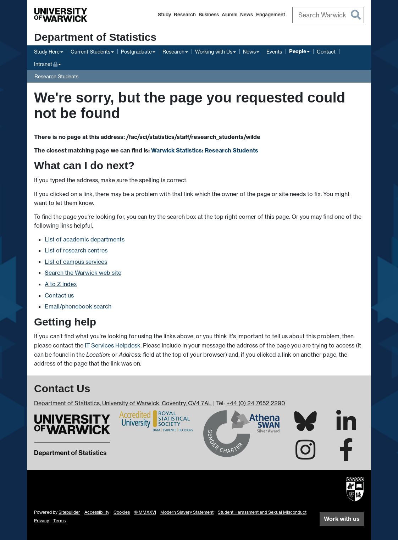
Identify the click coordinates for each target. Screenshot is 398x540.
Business (209, 14)
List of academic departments (85, 239)
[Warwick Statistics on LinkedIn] (346, 427)
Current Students (90, 52)
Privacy (41, 520)
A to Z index (61, 284)
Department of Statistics (95, 37)
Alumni (229, 14)
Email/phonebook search (78, 306)
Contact (326, 52)
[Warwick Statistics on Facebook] (346, 456)
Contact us (59, 295)
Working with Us (213, 52)
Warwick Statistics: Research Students (204, 150)
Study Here (47, 52)
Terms (59, 520)
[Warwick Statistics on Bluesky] (305, 426)
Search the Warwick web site (83, 272)
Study (164, 14)
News (246, 14)
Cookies (122, 512)
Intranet (47, 63)
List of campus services (76, 261)
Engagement (270, 14)
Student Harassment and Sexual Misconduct (262, 512)
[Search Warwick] (328, 15)
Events (274, 52)
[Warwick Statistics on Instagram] (305, 456)
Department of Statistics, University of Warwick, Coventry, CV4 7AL (123, 403)
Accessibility (96, 512)
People (297, 51)
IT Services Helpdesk (112, 345)
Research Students (56, 76)
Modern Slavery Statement (187, 512)
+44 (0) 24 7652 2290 (255, 403)
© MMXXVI (145, 512)
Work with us (342, 518)
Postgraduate (136, 52)
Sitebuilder (69, 512)
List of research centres (76, 250)
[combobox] (328, 15)
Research (185, 14)
